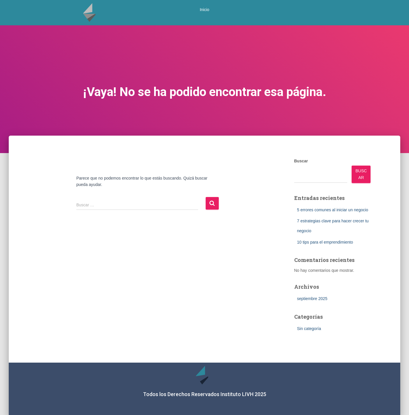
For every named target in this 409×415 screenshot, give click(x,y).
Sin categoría (309, 328)
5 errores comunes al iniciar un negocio (332, 209)
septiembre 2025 (312, 298)
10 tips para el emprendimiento (325, 242)
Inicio (204, 9)
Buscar (301, 161)
